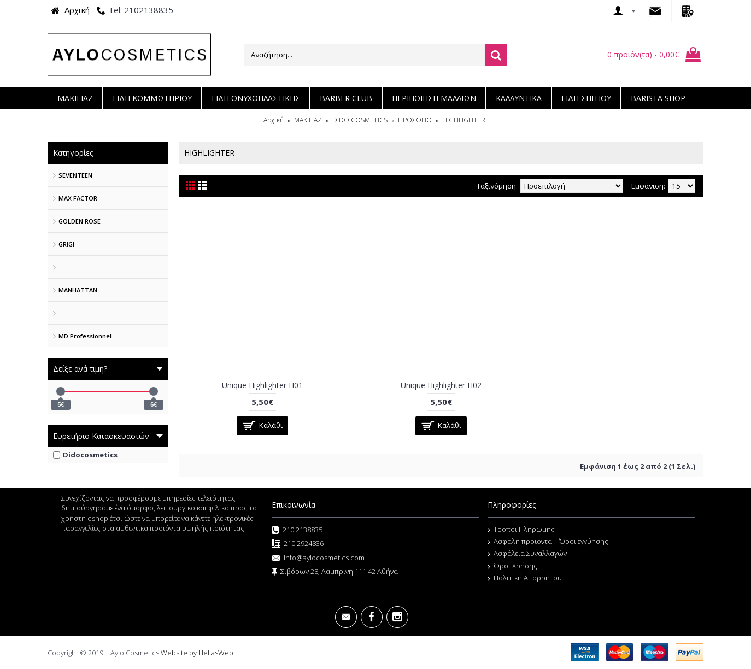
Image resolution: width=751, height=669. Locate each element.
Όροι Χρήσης (512, 566)
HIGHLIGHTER (463, 120)
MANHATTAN (77, 290)
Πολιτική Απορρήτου (525, 578)
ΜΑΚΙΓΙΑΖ (308, 120)
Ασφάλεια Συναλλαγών (527, 553)
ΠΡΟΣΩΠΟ (415, 120)
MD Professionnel (85, 336)
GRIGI (66, 244)
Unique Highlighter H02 (441, 385)
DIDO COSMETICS (360, 120)
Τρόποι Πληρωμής (521, 529)
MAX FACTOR (77, 198)
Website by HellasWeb (197, 653)
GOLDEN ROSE (79, 221)
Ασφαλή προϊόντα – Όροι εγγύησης (548, 541)
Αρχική (273, 120)
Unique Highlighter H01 (262, 385)
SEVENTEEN (75, 175)
